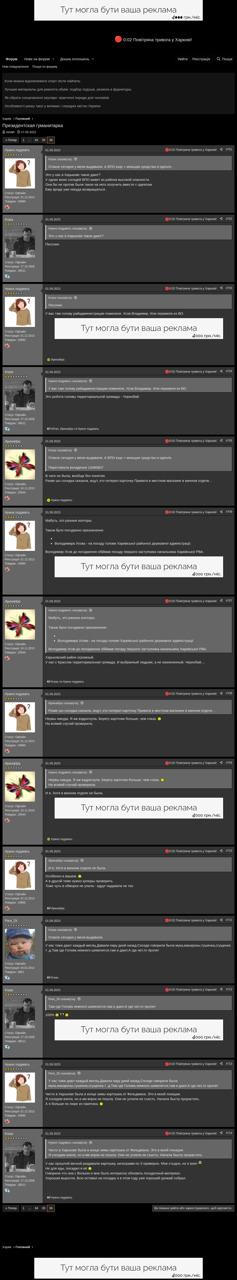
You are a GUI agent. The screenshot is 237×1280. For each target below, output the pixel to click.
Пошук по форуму (44, 66)
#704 (229, 371)
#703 (229, 288)
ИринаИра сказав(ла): (63, 703)
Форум (11, 59)
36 (51, 140)
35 (43, 140)
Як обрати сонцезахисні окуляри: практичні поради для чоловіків (57, 98)
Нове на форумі (37, 59)
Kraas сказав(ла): (60, 159)
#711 (229, 920)
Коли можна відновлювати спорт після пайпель (42, 81)
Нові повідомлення (15, 66)
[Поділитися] (221, 149)
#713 (229, 1063)
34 (36, 140)
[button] (53, 59)
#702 (229, 218)
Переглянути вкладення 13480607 (75, 467)
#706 (229, 511)
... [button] (29, 140)
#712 (229, 989)
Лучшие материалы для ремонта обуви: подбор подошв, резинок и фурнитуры (68, 89)
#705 (229, 440)
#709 (229, 762)
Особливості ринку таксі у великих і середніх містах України (53, 106)
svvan (10, 132)
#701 (229, 149)
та (67, 681)
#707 (229, 600)
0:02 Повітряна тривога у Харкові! (157, 39)
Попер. (13, 140)
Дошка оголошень (74, 59)
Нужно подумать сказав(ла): (68, 228)
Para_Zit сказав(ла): (62, 999)
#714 (229, 1133)
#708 (229, 693)
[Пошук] (224, 59)
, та (75, 428)
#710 (229, 850)
